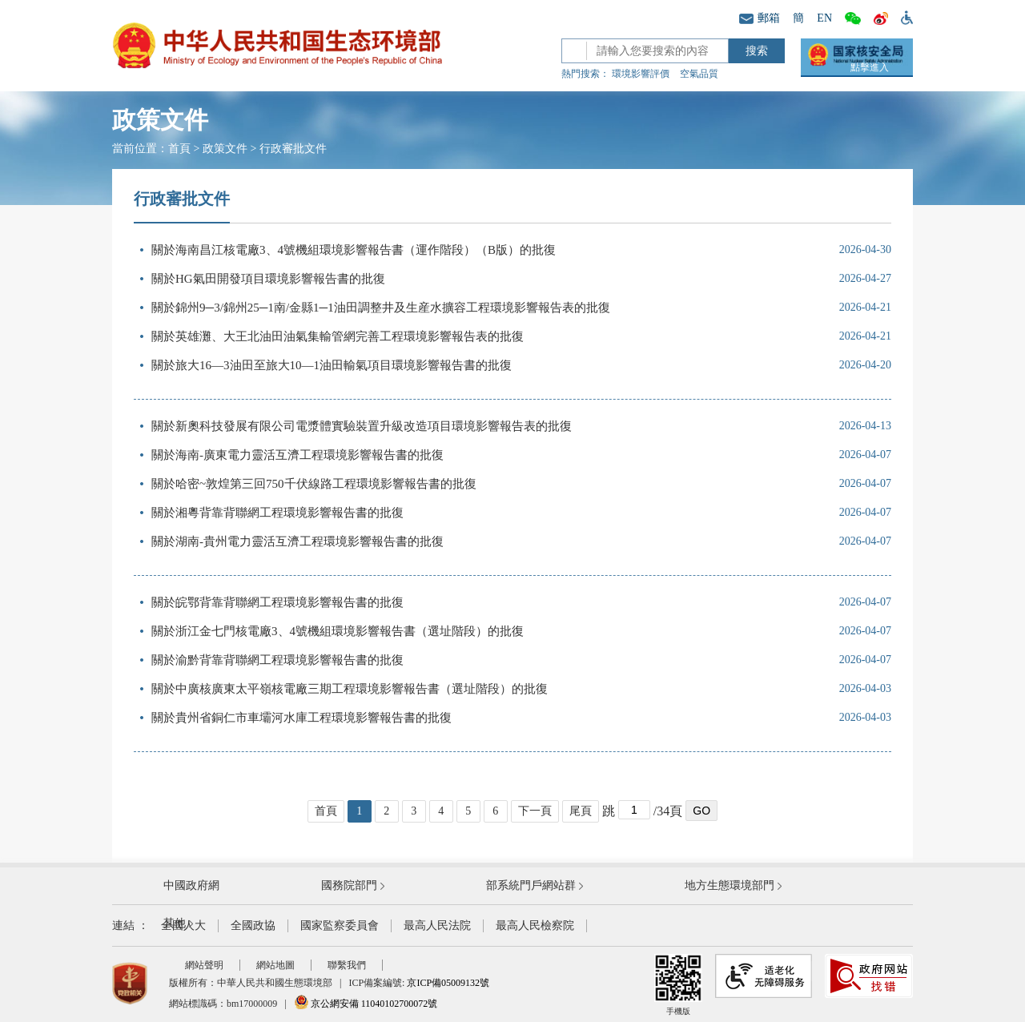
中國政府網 (191, 885)
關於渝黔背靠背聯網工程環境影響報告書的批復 (277, 660)
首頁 (179, 149)
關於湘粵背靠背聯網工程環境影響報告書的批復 (277, 512)
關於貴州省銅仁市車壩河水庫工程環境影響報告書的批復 (301, 717)
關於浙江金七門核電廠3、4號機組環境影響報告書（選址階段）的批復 (337, 631)
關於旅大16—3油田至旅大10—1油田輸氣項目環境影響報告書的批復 (331, 365)
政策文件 (225, 149)
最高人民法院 (437, 925)
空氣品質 (699, 73)
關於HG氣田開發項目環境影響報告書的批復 (268, 278)
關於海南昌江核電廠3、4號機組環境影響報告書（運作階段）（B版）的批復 (353, 249)
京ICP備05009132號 (448, 982)
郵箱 (759, 18)
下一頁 (535, 811)
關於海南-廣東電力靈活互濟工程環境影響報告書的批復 (297, 455)
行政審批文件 (293, 149)
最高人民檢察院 (535, 925)
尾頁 (580, 811)
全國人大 (183, 925)
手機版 (678, 985)
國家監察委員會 (339, 925)
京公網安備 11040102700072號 (366, 1003)
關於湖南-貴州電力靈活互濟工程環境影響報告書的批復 (297, 541)
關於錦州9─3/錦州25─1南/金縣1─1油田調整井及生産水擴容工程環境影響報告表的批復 (380, 307)
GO (701, 810)
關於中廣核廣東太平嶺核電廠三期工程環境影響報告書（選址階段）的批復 (349, 688)
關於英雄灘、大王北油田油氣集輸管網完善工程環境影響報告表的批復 (337, 336)
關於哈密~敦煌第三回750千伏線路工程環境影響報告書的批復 (313, 483)
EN (824, 18)
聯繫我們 (347, 965)
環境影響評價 (640, 73)
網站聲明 (204, 965)
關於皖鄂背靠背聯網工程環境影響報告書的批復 (277, 602)
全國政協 (253, 925)
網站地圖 (275, 965)
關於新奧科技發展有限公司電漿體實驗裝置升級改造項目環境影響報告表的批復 (361, 426)
